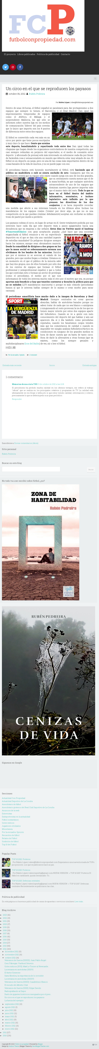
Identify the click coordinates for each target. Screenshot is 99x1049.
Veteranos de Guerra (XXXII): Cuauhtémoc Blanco (26, 982)
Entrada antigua (89, 365)
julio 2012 (9, 1010)
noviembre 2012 (12, 954)
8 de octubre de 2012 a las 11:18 (51, 384)
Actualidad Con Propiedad (13, 798)
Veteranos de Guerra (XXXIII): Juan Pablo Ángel (25, 960)
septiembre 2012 (12, 1004)
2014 (5, 943)
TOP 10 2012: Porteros (21, 859)
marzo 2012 (10, 1022)
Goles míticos (8, 823)
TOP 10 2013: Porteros (21, 870)
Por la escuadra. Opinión (16, 355)
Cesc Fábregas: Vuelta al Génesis (19, 963)
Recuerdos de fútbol (10, 835)
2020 (5, 924)
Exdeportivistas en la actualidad (16, 816)
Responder (17, 399)
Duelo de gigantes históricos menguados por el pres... (28, 994)
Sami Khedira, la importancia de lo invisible (24, 976)
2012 (5, 949)
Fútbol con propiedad (21, 1044)
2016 (5, 936)
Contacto (65, 54)
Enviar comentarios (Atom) (26, 443)
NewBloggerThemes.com (40, 1046)
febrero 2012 (10, 1026)
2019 (4, 927)
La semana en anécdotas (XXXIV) (19, 979)
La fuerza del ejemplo (14, 1000)
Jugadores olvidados (11, 826)
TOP (95, 1045)
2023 (5, 915)
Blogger (40, 1044)
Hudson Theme (14, 1046)
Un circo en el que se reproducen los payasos (48, 88)
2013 (4, 946)
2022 (5, 918)
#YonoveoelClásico (16, 231)
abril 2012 (9, 1019)
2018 (5, 930)
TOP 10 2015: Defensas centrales (26, 881)
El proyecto (10, 54)
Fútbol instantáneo (10, 820)
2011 (4, 1032)
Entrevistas (7, 813)
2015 (5, 939)
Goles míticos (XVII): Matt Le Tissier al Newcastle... (27, 966)
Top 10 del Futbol (9, 844)
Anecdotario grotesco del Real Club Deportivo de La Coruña (28, 807)
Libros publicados (26, 54)
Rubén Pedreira (37, 93)
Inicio (52, 365)
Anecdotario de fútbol (11, 804)
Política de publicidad (48, 54)
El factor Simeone (12, 972)
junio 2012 (9, 1013)
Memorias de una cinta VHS (25, 384)
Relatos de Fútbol (9, 838)
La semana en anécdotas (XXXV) (19, 969)
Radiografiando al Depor (15, 991)
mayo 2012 (9, 1016)
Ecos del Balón (31, 343)
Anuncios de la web (10, 810)
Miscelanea (7, 829)
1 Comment (33, 355)
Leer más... (79, 901)
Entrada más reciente (12, 365)
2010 (5, 1035)
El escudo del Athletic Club (16, 985)
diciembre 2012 (11, 951)
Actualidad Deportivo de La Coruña (17, 801)
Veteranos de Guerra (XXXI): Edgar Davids (23, 988)
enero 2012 (9, 1029)
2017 (4, 933)
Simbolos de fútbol (10, 841)
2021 (5, 921)
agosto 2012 (10, 1007)
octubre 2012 (10, 957)
